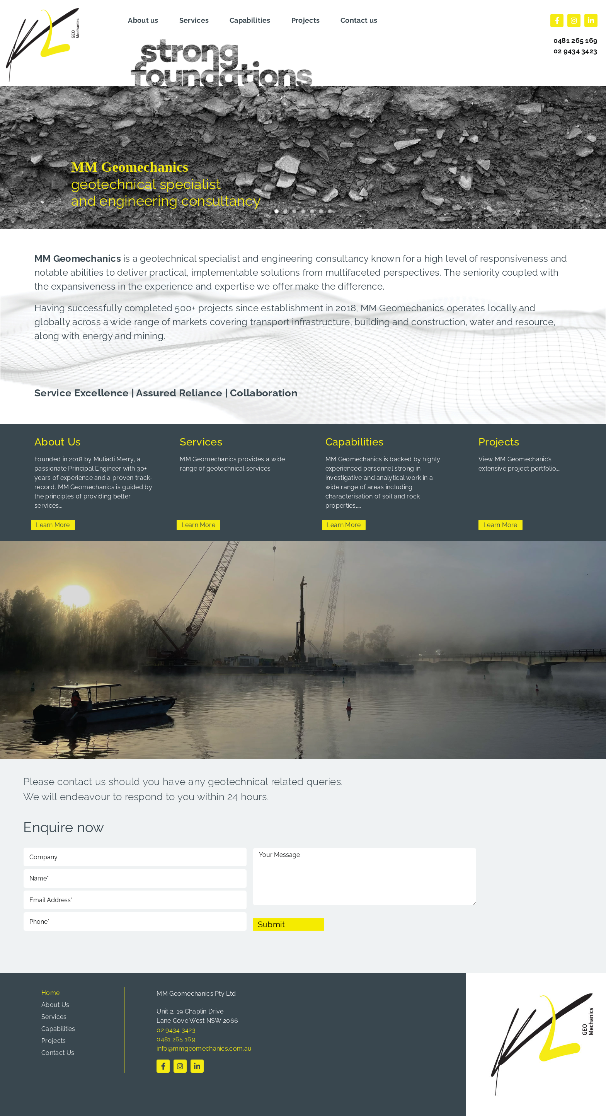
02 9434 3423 (575, 51)
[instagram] (573, 20)
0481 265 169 (176, 1039)
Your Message (365, 877)
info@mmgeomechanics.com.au (204, 1048)
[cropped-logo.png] (42, 12)
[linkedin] (590, 20)
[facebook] (556, 20)
